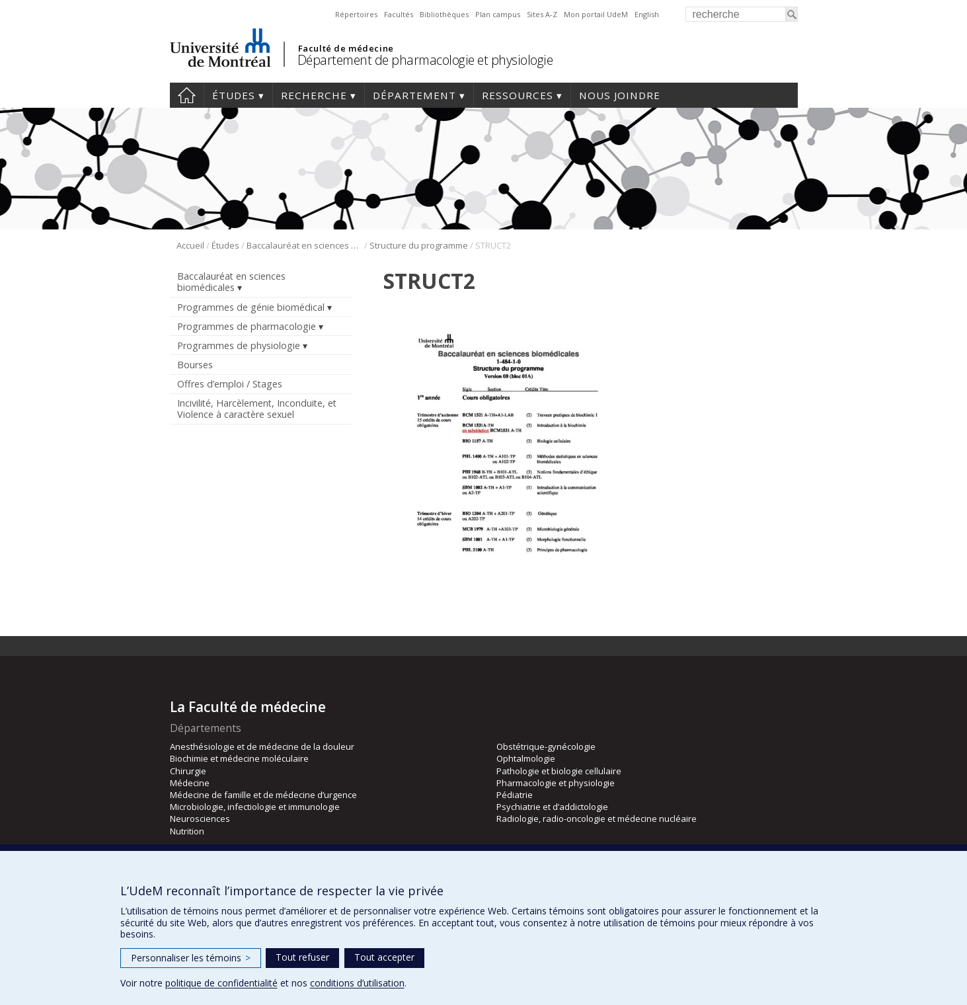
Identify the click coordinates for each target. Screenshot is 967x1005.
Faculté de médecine (346, 48)
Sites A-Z (542, 14)
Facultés (398, 14)
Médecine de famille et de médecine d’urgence (263, 795)
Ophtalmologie (525, 758)
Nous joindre (619, 95)
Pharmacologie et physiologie (555, 783)
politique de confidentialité (221, 983)
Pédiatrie (514, 795)
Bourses (195, 364)
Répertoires (356, 14)
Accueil (187, 95)
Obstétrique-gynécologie (546, 746)
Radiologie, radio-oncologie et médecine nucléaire (596, 818)
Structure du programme (418, 245)
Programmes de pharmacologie (246, 326)
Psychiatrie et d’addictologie (552, 807)
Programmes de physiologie (238, 345)
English (647, 14)
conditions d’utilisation (357, 983)
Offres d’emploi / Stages (229, 384)
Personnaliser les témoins (191, 957)
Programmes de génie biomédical (251, 307)
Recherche (314, 95)
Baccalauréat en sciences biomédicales (304, 245)
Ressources (517, 95)
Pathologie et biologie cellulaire (558, 771)
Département (414, 95)
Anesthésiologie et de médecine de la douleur (262, 746)
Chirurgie (188, 771)
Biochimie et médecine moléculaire (239, 758)
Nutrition (187, 831)
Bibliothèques (444, 14)
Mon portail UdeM (596, 14)
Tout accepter (384, 957)
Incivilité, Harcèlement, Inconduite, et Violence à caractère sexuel (256, 409)
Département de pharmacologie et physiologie (425, 60)
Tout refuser (302, 957)
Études (233, 95)
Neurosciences (200, 818)
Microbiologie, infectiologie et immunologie (255, 807)
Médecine (190, 783)
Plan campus (497, 14)
